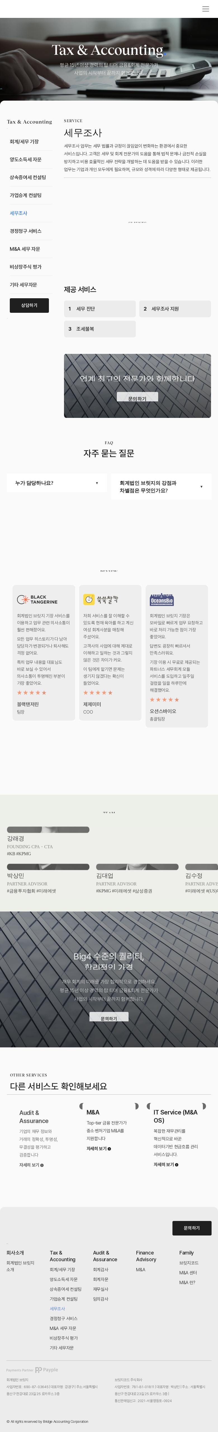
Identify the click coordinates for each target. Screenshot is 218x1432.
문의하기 (192, 1228)
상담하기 (29, 305)
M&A (93, 1112)
